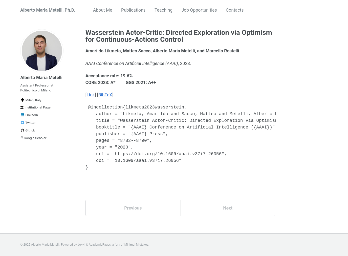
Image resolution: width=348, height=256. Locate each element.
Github (27, 130)
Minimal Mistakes (136, 244)
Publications (133, 10)
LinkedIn (29, 115)
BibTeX (105, 94)
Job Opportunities (199, 10)
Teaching (163, 10)
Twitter (28, 123)
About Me (102, 10)
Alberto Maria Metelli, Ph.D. (47, 10)
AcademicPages (100, 244)
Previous (133, 208)
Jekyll (82, 244)
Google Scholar (33, 138)
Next (228, 208)
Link (91, 94)
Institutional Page (35, 107)
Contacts (235, 10)
